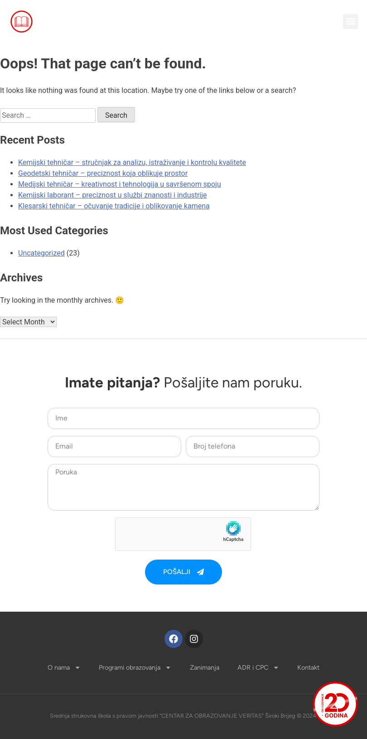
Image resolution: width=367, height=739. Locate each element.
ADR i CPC (258, 667)
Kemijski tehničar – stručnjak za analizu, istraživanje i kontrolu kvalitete (132, 162)
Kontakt (308, 667)
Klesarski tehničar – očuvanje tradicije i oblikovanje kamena (114, 206)
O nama (64, 667)
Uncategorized (41, 253)
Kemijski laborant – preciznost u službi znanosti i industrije (112, 195)
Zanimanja (204, 667)
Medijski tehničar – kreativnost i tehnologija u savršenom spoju (119, 184)
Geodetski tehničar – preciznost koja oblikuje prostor (103, 173)
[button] (350, 21)
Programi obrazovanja (135, 667)
